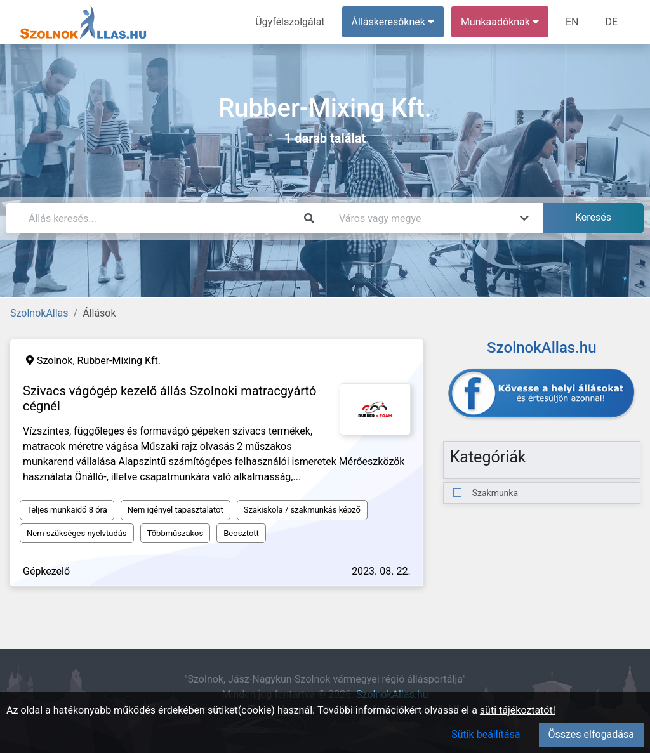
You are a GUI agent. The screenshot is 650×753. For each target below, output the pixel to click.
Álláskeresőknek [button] (393, 22)
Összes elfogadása (591, 734)
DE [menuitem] (611, 22)
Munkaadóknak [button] (500, 22)
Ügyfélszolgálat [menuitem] (289, 22)
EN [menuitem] (572, 22)
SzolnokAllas (39, 313)
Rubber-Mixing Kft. (119, 361)
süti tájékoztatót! (517, 710)
